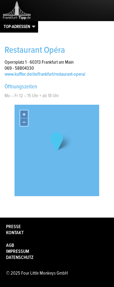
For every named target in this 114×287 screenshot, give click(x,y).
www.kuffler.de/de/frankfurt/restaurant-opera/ (45, 74)
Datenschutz (20, 257)
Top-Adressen (17, 26)
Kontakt (15, 233)
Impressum (17, 251)
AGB (10, 245)
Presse (13, 227)
